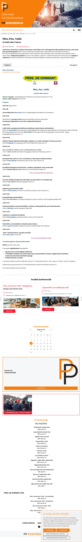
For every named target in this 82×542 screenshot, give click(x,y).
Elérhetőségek (29, 523)
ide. (56, 264)
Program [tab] (7, 65)
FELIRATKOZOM (41, 388)
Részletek (9, 311)
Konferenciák (11, 33)
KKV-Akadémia (20, 33)
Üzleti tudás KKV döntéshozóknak (12, 30)
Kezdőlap (3, 33)
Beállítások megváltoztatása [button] (55, 534)
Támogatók (73, 65)
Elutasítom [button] (63, 530)
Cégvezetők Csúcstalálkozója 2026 (56, 287)
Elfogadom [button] (49, 530)
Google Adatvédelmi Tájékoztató (56, 537)
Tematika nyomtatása (22, 46)
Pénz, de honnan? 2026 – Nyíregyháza (18, 286)
